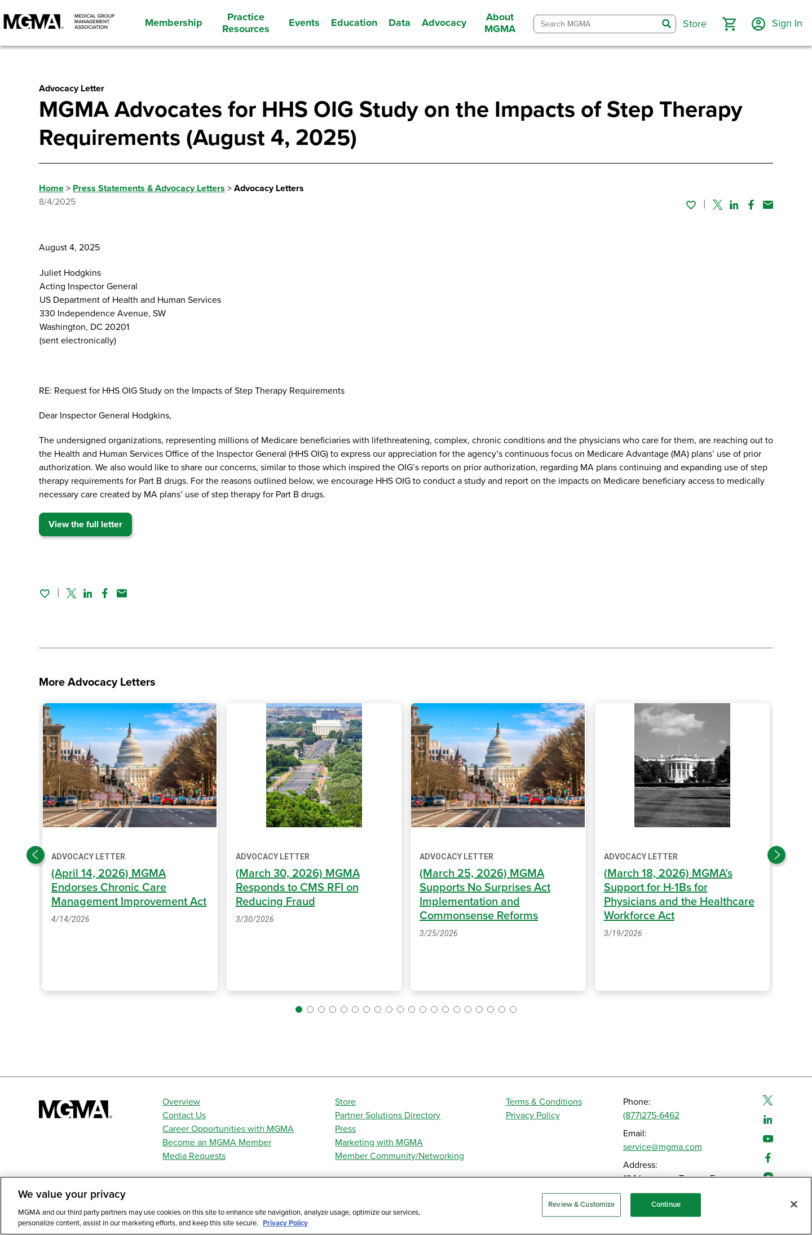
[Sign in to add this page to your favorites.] (690, 204)
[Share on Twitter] (717, 205)
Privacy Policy (533, 1115)
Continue (666, 1204)
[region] (406, 1205)
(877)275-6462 (651, 1115)
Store (345, 1102)
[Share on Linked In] (734, 205)
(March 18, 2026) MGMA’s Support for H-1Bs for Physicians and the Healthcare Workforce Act (679, 895)
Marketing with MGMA (379, 1142)
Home (51, 188)
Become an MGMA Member (216, 1142)
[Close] (794, 1204)
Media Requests (194, 1156)
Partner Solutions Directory (387, 1115)
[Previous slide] (36, 855)
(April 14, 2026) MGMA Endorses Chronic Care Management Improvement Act (128, 887)
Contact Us (184, 1115)
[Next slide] (776, 855)
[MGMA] (59, 23)
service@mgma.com (662, 1147)
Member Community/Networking (399, 1156)
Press (345, 1129)
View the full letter (85, 524)
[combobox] (595, 24)
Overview (181, 1102)
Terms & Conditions (544, 1102)
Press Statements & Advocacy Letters (149, 188)
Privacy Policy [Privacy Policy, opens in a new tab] (285, 1223)
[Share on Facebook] (751, 205)
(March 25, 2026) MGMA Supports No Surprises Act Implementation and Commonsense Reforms (485, 895)
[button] (729, 24)
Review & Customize (581, 1204)
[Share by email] (768, 205)
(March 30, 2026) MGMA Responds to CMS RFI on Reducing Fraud (298, 887)
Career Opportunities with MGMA (228, 1129)
